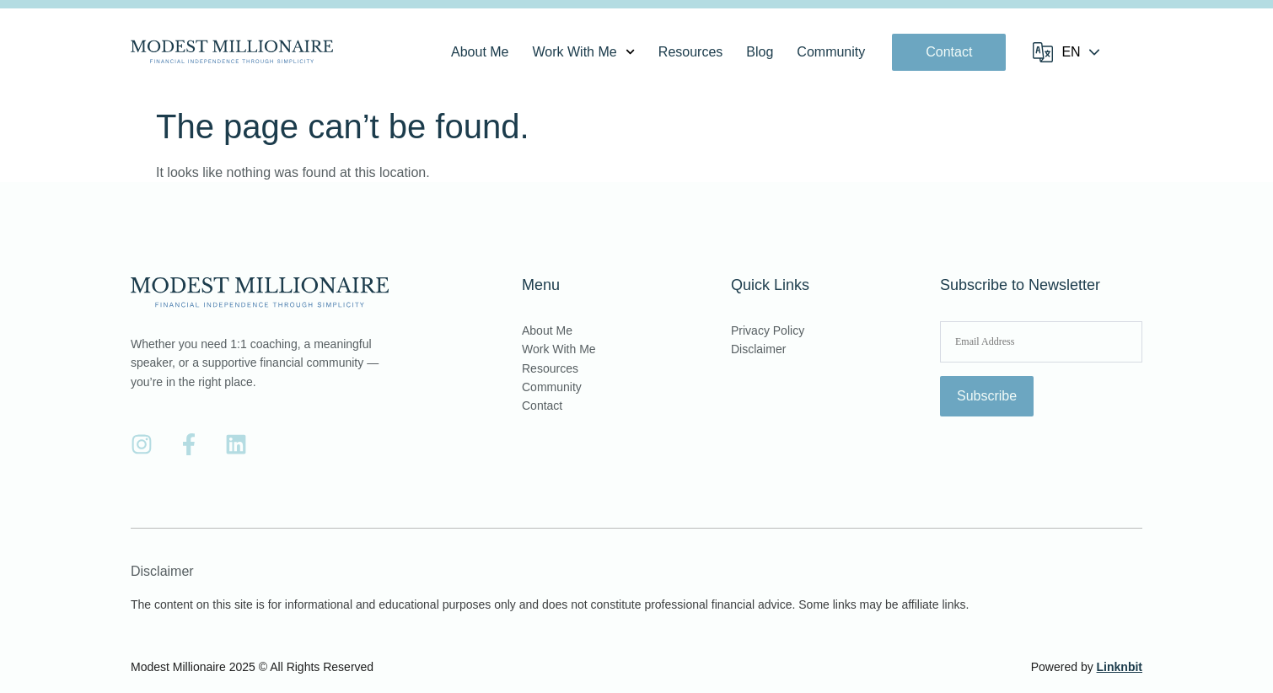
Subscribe (987, 396)
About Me (479, 52)
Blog (759, 52)
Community (831, 52)
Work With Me (584, 52)
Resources (690, 52)
